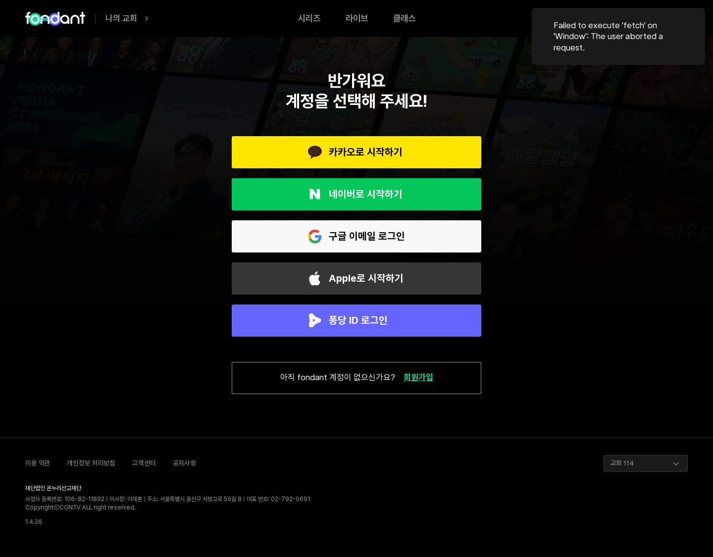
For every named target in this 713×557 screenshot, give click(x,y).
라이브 (357, 18)
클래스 (404, 18)
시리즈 (309, 18)
